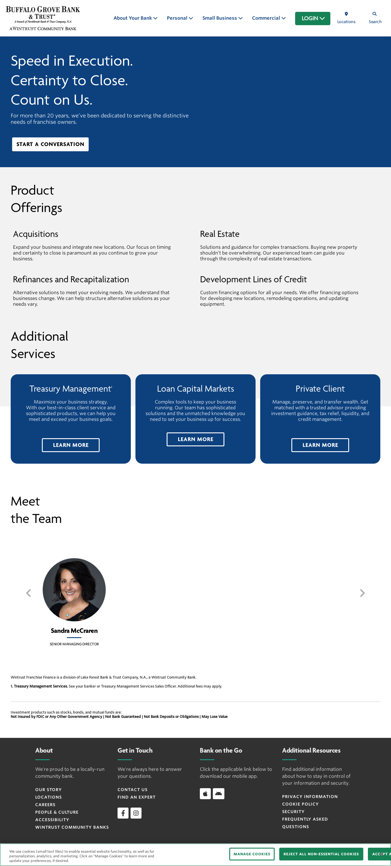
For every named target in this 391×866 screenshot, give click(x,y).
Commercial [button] (266, 18)
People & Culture (57, 812)
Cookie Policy (300, 804)
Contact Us (133, 789)
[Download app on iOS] (205, 793)
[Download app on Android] (218, 793)
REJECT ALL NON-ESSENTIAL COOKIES (321, 854)
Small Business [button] (220, 18)
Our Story (48, 789)
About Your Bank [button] (133, 18)
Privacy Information (310, 796)
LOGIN (313, 18)
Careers (45, 804)
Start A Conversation (50, 144)
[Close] (381, 854)
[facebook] (123, 813)
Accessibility (52, 819)
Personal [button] (178, 18)
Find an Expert (137, 797)
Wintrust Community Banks (72, 827)
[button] (71, 445)
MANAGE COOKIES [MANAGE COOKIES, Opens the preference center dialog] (252, 854)
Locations (48, 797)
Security (293, 811)
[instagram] (136, 813)
